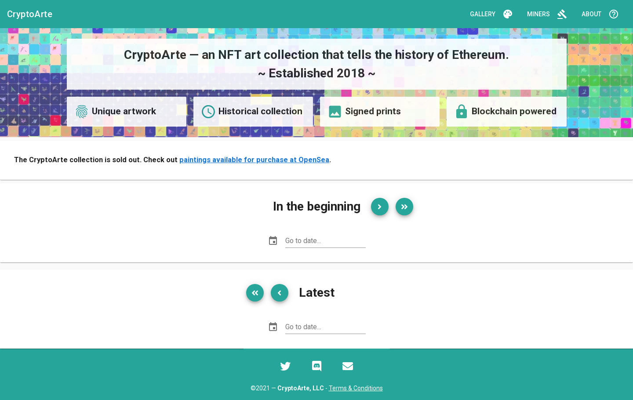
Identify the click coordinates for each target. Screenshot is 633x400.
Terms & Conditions (356, 388)
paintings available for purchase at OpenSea (254, 160)
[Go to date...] (325, 240)
